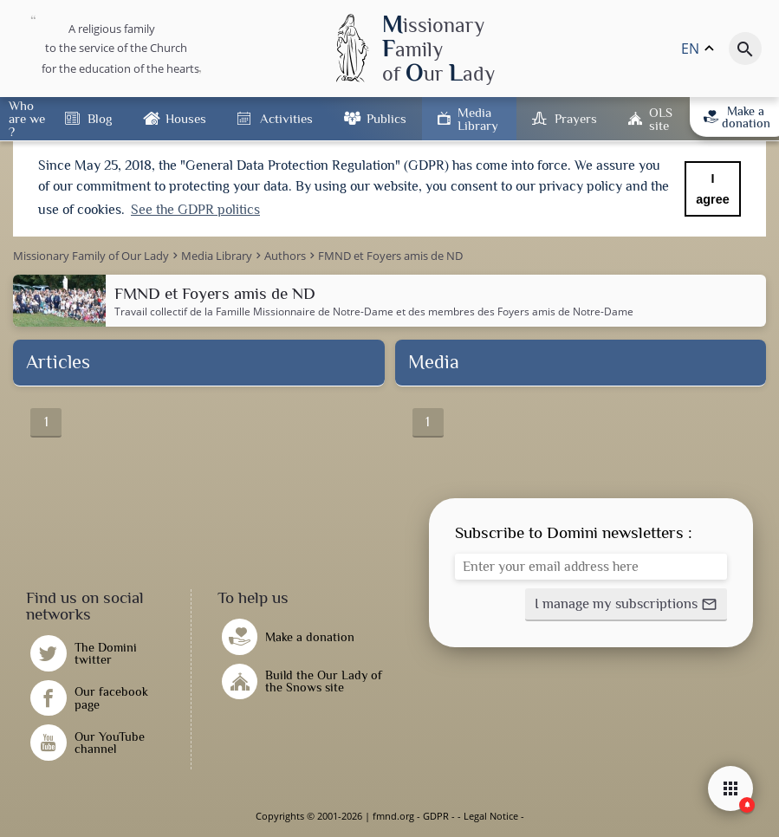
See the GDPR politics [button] (195, 209)
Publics (386, 118)
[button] (626, 604)
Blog (100, 118)
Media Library (478, 119)
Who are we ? (27, 118)
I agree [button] (712, 189)
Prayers (576, 118)
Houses (186, 118)
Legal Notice (491, 815)
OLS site (660, 119)
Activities (286, 118)
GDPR (436, 815)
